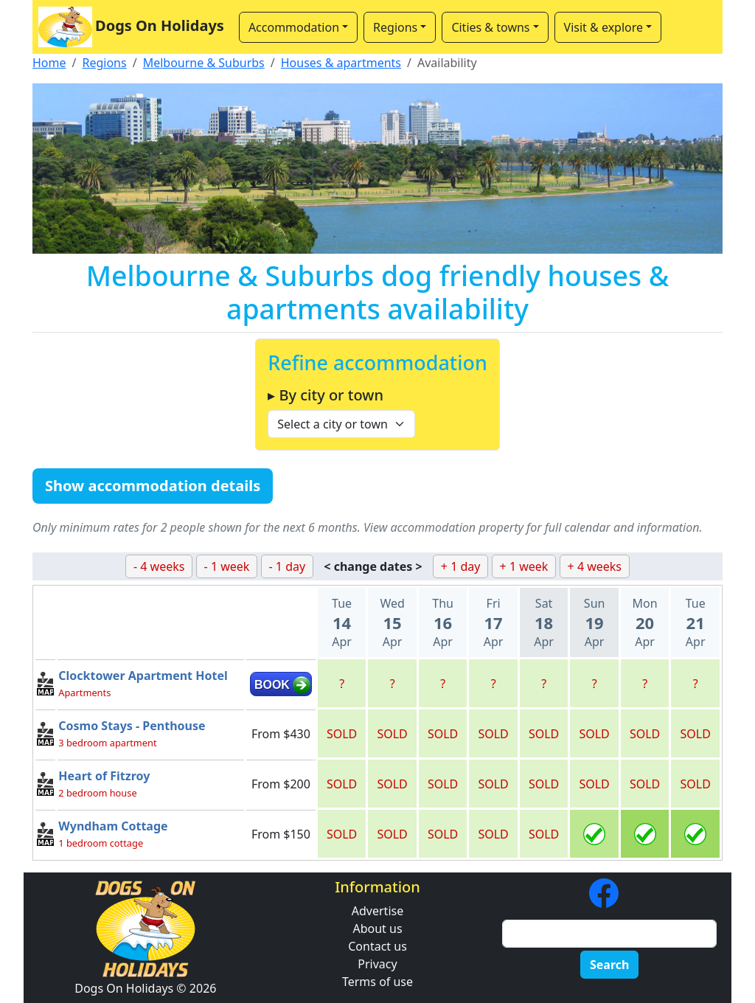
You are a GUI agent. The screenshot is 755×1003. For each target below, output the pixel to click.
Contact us (377, 946)
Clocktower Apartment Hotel (142, 675)
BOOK (272, 684)
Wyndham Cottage (112, 826)
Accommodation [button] (293, 27)
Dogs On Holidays (131, 27)
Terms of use (377, 982)
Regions (104, 63)
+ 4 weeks (595, 566)
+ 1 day (461, 566)
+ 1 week (524, 566)
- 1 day (287, 566)
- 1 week (227, 566)
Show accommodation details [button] (152, 486)
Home (49, 63)
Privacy (377, 964)
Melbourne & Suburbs (204, 63)
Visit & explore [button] (603, 27)
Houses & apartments (341, 63)
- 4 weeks (158, 566)
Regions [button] (395, 27)
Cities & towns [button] (490, 27)
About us (377, 928)
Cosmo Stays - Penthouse (131, 726)
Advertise (377, 911)
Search (609, 965)
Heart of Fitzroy (104, 776)
